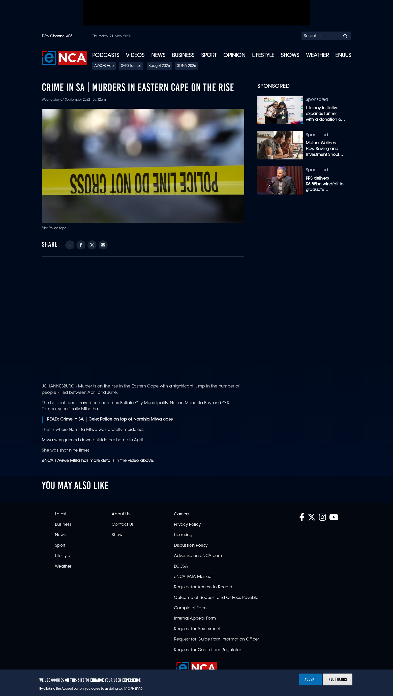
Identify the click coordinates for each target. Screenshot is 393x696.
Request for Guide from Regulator (207, 650)
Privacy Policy (187, 525)
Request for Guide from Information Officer (216, 639)
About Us (121, 514)
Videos (135, 55)
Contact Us (123, 525)
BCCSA (181, 567)
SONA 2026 (186, 66)
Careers (181, 514)
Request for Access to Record (203, 587)
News (158, 55)
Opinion (234, 55)
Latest (60, 514)
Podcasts (105, 55)
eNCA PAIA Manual (193, 577)
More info (133, 689)
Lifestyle (263, 55)
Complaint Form (190, 608)
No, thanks (337, 679)
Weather (317, 55)
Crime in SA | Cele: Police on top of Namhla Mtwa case (116, 419)
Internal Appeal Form (195, 619)
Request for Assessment (197, 629)
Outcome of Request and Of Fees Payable (216, 598)
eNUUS (343, 55)
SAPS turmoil (131, 66)
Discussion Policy (190, 546)
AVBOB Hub (104, 66)
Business (183, 55)
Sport (209, 55)
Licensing (183, 535)
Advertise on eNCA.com (198, 556)
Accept (310, 679)
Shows (290, 55)
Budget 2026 (159, 66)
